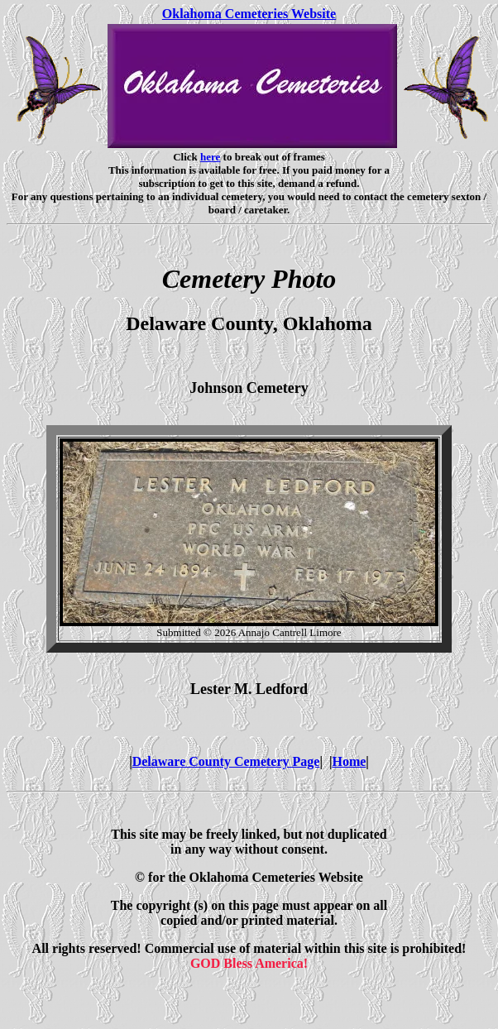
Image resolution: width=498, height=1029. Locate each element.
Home (349, 761)
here (210, 157)
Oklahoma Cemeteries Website (249, 14)
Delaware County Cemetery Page (226, 761)
